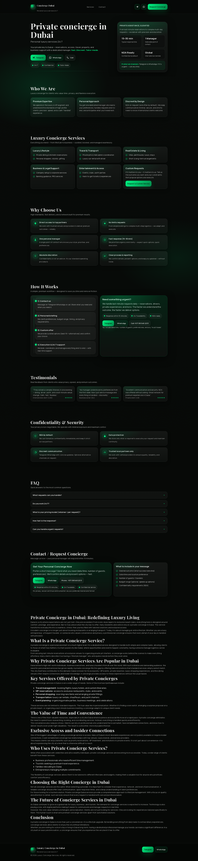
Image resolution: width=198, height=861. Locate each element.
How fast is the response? (99, 521)
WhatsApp (55, 57)
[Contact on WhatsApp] (143, 7)
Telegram (38, 57)
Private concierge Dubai (75, 792)
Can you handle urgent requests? (99, 529)
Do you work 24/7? (99, 503)
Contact (102, 7)
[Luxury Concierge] (44, 7)
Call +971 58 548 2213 (139, 323)
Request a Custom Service (138, 183)
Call (70, 57)
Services (90, 7)
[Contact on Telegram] (137, 7)
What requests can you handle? (99, 495)
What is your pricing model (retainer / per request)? (99, 512)
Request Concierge (158, 7)
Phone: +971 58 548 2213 (71, 580)
